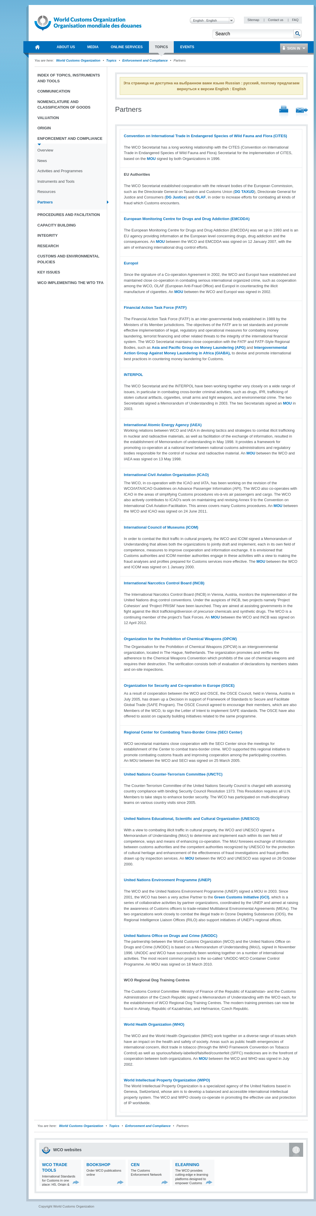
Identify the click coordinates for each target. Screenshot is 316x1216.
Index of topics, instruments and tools (68, 78)
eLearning (187, 1164)
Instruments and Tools (55, 181)
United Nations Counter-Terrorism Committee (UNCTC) (173, 774)
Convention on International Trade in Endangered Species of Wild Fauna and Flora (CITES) (205, 136)
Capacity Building (56, 225)
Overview (45, 150)
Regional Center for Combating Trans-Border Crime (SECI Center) (183, 732)
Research (48, 246)
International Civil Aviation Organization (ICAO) (166, 475)
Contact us (276, 20)
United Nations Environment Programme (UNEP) (167, 880)
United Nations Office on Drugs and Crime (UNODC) (170, 935)
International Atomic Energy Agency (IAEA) (163, 425)
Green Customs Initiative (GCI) (241, 897)
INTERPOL (133, 374)
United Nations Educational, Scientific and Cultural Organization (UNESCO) (191, 818)
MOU (151, 158)
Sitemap (253, 20)
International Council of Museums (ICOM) (161, 527)
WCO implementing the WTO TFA (70, 283)
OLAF (200, 197)
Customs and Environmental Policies (68, 259)
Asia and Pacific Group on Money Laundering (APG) (198, 347)
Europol (131, 263)
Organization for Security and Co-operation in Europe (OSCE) (179, 685)
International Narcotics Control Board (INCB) (164, 583)
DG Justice (176, 197)
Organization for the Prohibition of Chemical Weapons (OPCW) (180, 639)
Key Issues (48, 272)
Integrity (47, 235)
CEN (135, 1164)
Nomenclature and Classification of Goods (64, 105)
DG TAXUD (244, 191)
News (42, 160)
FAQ (295, 20)
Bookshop (98, 1164)
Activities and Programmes (60, 171)
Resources (46, 191)
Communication (53, 91)
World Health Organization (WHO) (154, 1024)
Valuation (48, 118)
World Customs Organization (78, 60)
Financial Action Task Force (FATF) (155, 307)
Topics (111, 60)
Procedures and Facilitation (68, 214)
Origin (44, 128)
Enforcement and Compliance (145, 60)
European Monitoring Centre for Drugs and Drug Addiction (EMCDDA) (187, 219)
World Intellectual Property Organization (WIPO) (167, 1080)
